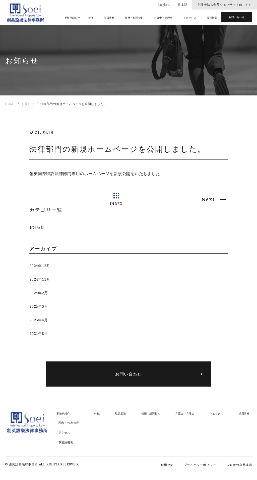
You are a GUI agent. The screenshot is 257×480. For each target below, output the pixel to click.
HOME (10, 104)
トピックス (190, 17)
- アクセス (63, 432)
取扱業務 (109, 17)
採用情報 (212, 17)
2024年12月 (39, 265)
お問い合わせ (236, 17)
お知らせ (28, 104)
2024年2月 (38, 292)
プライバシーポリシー (200, 465)
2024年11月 (39, 279)
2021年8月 (38, 333)
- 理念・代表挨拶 (67, 422)
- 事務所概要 (64, 442)
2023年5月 (38, 306)
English (164, 5)
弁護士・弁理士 (163, 17)
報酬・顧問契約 (134, 17)
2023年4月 (38, 319)
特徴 (90, 17)
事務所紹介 (71, 17)
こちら (247, 5)
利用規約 (167, 465)
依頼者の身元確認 (239, 465)
